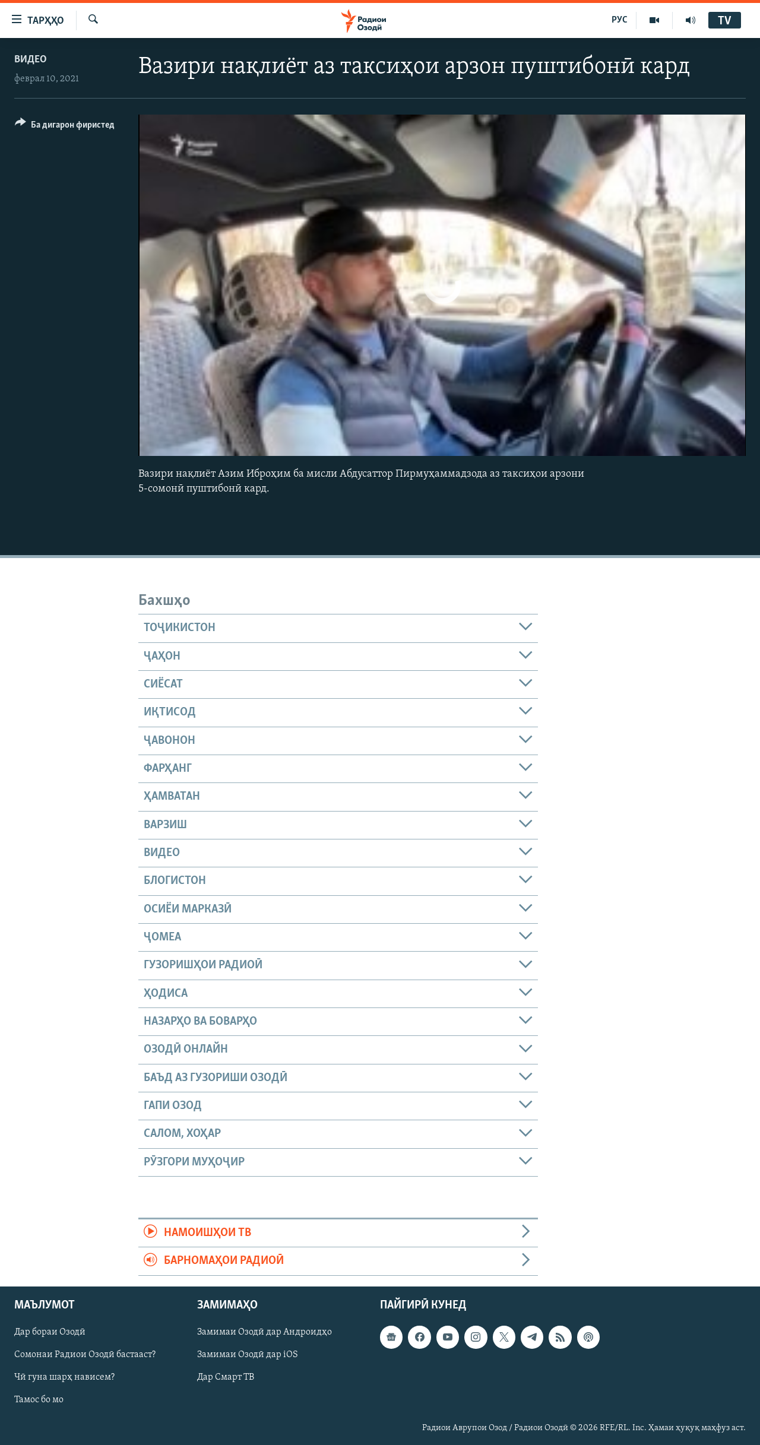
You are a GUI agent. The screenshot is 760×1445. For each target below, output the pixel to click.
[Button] (65, 127)
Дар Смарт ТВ (225, 1377)
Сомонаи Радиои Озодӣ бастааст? (85, 1355)
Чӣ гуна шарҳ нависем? (64, 1377)
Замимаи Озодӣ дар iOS (247, 1355)
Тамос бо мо (39, 1400)
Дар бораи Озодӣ (50, 1332)
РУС (620, 20)
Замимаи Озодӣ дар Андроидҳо (264, 1332)
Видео (30, 59)
